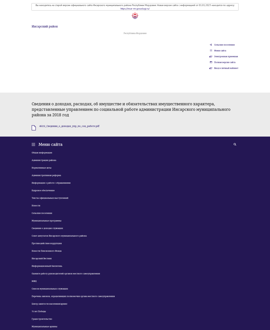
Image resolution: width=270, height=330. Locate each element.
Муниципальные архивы (44, 326)
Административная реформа (46, 175)
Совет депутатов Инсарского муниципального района (59, 236)
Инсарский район (45, 26)
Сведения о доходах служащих (47, 228)
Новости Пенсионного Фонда (46, 251)
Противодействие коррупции (47, 243)
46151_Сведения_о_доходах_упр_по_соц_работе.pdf (69, 126)
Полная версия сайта (224, 62)
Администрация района (44, 160)
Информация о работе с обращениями (51, 183)
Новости (36, 205)
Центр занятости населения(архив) (49, 304)
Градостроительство (42, 319)
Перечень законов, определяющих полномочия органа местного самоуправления (73, 296)
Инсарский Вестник (42, 258)
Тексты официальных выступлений (50, 198)
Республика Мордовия (135, 33)
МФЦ (34, 281)
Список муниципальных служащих (50, 289)
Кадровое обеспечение (43, 190)
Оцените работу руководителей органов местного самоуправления (66, 273)
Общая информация (42, 153)
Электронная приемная (226, 56)
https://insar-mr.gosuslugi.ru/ (135, 8)
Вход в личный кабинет (226, 68)
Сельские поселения (224, 45)
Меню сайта (220, 50)
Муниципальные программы (46, 221)
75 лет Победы (39, 311)
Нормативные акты (41, 168)
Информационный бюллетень (47, 266)
